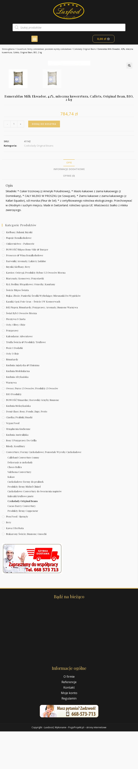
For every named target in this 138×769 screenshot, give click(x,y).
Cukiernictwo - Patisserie (20, 281)
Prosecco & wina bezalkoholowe (24, 292)
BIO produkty (14, 431)
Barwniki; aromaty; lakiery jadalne (26, 298)
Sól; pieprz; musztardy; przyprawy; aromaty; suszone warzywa (42, 344)
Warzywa (11, 420)
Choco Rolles (15, 504)
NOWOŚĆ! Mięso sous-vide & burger (27, 287)
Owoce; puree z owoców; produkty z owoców (32, 425)
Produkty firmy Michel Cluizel (24, 524)
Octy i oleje (12, 391)
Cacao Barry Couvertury (22, 543)
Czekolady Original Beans (84, 49)
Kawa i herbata (15, 565)
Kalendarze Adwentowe (19, 373)
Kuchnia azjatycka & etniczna (22, 402)
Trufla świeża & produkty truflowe (26, 379)
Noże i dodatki (14, 385)
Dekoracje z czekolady (20, 499)
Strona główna (8, 49)
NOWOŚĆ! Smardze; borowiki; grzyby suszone (32, 437)
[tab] (69, 200)
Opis (69, 200)
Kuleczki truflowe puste (21, 533)
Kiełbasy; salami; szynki (19, 269)
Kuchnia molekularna (18, 408)
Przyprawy (12, 368)
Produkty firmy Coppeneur (23, 548)
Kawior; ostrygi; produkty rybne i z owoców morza (35, 310)
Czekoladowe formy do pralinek (26, 519)
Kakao (11, 514)
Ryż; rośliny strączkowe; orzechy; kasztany (30, 321)
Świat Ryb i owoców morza (21, 350)
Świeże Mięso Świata (17, 327)
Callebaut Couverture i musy (23, 495)
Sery (8, 559)
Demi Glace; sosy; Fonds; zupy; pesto (26, 449)
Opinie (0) (69, 213)
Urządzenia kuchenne (18, 466)
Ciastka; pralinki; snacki (19, 454)
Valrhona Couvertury (19, 509)
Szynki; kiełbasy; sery (18, 304)
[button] (34, 39)
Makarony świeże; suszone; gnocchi (26, 571)
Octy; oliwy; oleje (15, 362)
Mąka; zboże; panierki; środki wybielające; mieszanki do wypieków (43, 333)
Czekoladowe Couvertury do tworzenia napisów (35, 528)
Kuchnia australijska (17, 472)
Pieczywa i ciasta (15, 356)
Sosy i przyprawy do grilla (21, 477)
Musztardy (12, 396)
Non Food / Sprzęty (17, 554)
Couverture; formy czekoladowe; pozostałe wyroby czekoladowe (43, 49)
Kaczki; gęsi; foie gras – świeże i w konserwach (33, 339)
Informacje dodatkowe (69, 206)
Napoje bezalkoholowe (19, 275)
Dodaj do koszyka (44, 161)
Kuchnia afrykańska (17, 414)
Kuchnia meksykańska (18, 443)
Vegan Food (12, 460)
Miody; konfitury (15, 483)
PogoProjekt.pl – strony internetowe (87, 765)
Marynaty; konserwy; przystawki (25, 316)
